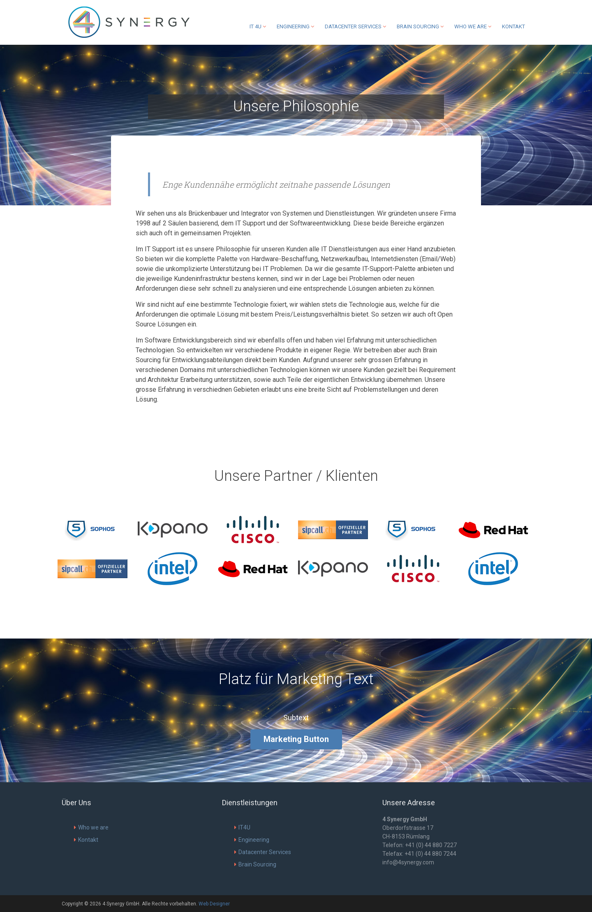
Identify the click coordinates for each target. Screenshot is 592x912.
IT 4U (258, 26)
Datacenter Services (355, 26)
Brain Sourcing (420, 26)
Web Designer (214, 904)
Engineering (295, 26)
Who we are (472, 26)
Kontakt (513, 26)
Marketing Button (296, 739)
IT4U (242, 827)
